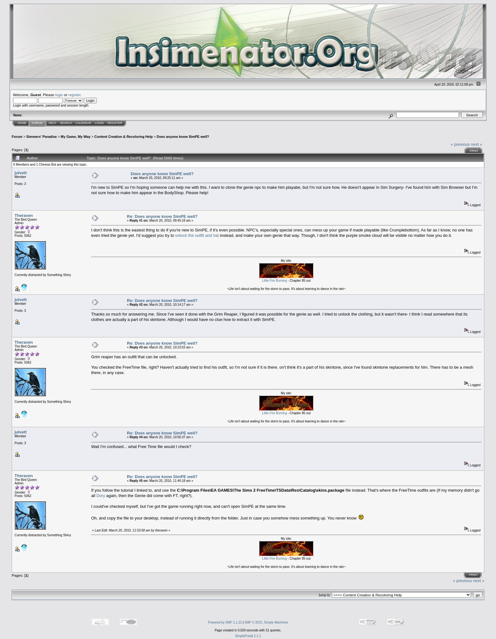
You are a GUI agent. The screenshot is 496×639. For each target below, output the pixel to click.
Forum (37, 123)
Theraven (24, 215)
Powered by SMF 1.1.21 (225, 622)
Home (22, 123)
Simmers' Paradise (41, 136)
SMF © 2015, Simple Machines (266, 622)
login (59, 95)
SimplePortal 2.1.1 (248, 636)
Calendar (83, 123)
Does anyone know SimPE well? (183, 136)
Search (66, 123)
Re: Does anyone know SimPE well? (162, 216)
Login (99, 123)
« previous (460, 144)
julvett (21, 172)
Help (52, 123)
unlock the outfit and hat (197, 235)
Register (115, 123)
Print (474, 150)
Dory (100, 495)
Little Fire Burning (274, 280)
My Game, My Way (75, 136)
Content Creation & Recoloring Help (123, 136)
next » (476, 144)
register (74, 95)
